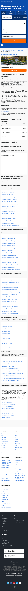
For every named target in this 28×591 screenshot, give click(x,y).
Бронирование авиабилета (9, 404)
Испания (3, 437)
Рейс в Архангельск (6, 326)
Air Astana (3, 501)
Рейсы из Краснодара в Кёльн (8, 54)
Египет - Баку (4, 476)
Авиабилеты (5, 518)
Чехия (2, 433)
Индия (3, 447)
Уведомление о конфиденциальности (14, 578)
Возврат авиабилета (7, 413)
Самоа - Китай (5, 471)
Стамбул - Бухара (5, 460)
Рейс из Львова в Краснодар (9, 308)
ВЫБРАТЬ (14, 70)
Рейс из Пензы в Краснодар (9, 280)
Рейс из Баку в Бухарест (7, 192)
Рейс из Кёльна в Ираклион (8, 260)
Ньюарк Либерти (19, 469)
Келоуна (17, 441)
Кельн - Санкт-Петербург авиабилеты (11, 361)
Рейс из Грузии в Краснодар (9, 284)
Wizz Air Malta (4, 495)
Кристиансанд (18, 447)
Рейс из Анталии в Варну (8, 196)
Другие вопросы (6, 417)
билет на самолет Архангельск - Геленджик (13, 358)
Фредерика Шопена (20, 475)
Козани (16, 437)
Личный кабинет (6, 537)
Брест (16, 439)
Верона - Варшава (6, 474)
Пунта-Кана (18, 467)
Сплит (16, 462)
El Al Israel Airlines (5, 503)
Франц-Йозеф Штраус (20, 473)
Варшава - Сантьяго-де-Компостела (6, 463)
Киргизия (3, 439)
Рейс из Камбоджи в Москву (9, 199)
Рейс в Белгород (5, 333)
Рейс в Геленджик (6, 338)
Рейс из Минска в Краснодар (9, 304)
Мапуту (16, 451)
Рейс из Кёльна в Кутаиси (8, 245)
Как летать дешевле (7, 402)
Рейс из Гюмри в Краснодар (9, 294)
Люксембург (4, 443)
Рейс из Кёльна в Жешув (8, 243)
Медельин (17, 435)
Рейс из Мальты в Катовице (8, 218)
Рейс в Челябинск (6, 336)
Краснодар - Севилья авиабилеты (10, 368)
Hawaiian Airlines (5, 489)
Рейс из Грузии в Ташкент (8, 223)
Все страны (4, 452)
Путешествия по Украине (6, 543)
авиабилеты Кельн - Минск (8, 363)
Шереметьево (18, 460)
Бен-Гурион (17, 471)
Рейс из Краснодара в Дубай (9, 201)
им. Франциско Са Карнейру (19, 478)
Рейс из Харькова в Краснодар (9, 287)
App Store (4, 538)
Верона (16, 445)
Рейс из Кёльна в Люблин (8, 252)
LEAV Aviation (4, 499)
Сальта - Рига (4, 478)
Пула (16, 464)
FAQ (15, 518)
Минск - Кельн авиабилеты (8, 375)
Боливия (3, 449)
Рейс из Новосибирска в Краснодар (11, 292)
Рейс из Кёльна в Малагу (8, 248)
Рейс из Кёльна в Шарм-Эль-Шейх (10, 264)
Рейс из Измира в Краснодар (9, 289)
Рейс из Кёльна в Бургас (7, 267)
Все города (18, 452)
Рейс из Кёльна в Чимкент (8, 238)
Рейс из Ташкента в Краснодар (9, 313)
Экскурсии (5, 526)
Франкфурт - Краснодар (7, 366)
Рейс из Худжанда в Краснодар (9, 306)
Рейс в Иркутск (5, 340)
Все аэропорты (19, 480)
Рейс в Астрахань (6, 328)
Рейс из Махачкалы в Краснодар (10, 282)
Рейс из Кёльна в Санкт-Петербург (10, 269)
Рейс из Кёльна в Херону (8, 240)
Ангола (3, 445)
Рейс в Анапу (5, 324)
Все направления (6, 480)
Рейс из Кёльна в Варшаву (8, 255)
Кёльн (15, 50)
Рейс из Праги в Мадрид (8, 220)
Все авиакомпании (6, 507)
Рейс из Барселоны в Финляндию (10, 204)
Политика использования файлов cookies (14, 576)
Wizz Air (3, 505)
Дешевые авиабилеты (6, 50)
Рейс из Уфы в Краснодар (8, 296)
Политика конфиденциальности (14, 575)
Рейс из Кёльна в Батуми (8, 236)
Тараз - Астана (5, 469)
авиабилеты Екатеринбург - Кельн (10, 380)
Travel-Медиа (5, 528)
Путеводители (5, 530)
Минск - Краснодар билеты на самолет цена (13, 378)
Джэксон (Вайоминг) (20, 449)
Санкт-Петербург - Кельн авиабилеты (11, 370)
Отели (3, 525)
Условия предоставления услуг (14, 573)
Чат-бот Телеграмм (19, 520)
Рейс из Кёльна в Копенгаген (9, 262)
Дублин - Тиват (5, 467)
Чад (2, 435)
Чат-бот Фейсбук (18, 522)
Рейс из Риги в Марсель (7, 213)
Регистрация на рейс (7, 410)
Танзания (3, 451)
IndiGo (3, 491)
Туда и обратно (7, 17)
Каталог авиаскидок (5, 521)
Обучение (4, 540)
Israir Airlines (4, 497)
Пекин (16, 433)
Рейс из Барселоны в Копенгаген (10, 225)
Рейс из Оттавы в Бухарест (8, 211)
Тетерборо (17, 443)
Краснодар (21, 50)
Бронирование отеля (7, 415)
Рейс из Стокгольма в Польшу (9, 216)
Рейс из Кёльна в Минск (7, 250)
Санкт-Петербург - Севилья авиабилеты (12, 373)
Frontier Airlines (5, 487)
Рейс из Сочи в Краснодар (8, 301)
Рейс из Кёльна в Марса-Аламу (9, 257)
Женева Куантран (19, 466)
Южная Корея (4, 441)
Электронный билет (6, 406)
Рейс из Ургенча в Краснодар (9, 299)
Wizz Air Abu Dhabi (6, 493)
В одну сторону (17, 17)
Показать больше (14, 347)
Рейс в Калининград (6, 343)
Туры (3, 523)
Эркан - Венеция (5, 465)
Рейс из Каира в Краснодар (8, 311)
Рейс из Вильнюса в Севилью (9, 208)
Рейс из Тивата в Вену (7, 194)
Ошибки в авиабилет (7, 408)
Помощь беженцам (7, 545)
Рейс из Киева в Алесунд (8, 206)
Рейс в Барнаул (5, 331)
